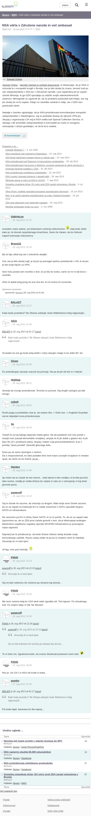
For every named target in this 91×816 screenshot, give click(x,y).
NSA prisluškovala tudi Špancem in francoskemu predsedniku (34, 161)
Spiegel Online (14, 79)
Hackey (15, 467)
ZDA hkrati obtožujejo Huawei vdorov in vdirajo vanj (29, 157)
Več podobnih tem (8, 791)
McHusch (8, 744)
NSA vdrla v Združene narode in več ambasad (37, 25)
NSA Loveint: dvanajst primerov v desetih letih (27, 176)
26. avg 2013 (18, 29)
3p (12, 424)
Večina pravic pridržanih (58, 800)
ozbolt (14, 401)
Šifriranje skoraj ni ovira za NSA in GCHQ (25, 180)
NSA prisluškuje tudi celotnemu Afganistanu (26, 154)
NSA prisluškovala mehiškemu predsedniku (26, 172)
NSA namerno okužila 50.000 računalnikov (27, 752)
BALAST (16, 302)
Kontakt (6, 811)
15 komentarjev (12, 135)
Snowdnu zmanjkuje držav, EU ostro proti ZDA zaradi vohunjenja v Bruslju (40, 184)
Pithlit (14, 557)
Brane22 (16, 243)
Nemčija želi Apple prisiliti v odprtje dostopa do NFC (33, 741)
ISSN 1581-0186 (55, 811)
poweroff (16, 492)
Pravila (6, 800)
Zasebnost (26, 758)
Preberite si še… (10, 146)
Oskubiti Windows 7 (14, 150)
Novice (16, 747)
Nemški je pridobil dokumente (39, 85)
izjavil (38, 331)
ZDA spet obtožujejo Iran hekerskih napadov (26, 203)
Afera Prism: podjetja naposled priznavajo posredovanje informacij (36, 191)
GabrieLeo (17, 216)
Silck (14, 321)
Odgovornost (9, 805)
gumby (15, 680)
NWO (37, 29)
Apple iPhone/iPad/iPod (32, 747)
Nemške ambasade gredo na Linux (22, 207)
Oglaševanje (53, 805)
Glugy (14, 361)
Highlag (15, 379)
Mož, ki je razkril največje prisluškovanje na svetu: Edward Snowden (37, 195)
